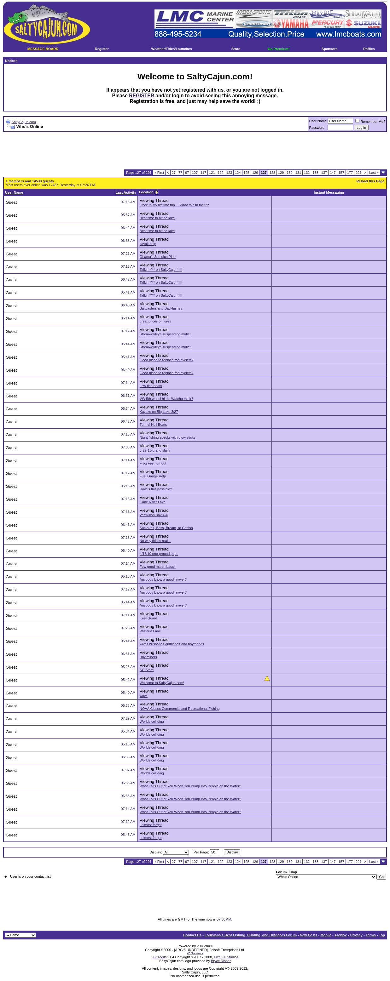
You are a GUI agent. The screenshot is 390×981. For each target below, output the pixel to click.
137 (324, 172)
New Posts (308, 935)
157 (341, 172)
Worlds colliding (152, 721)
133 (315, 172)
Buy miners (148, 657)
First (159, 172)
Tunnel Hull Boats (153, 424)
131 (298, 172)
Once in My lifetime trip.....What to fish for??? (174, 205)
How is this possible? (156, 489)
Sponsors (330, 49)
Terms (371, 935)
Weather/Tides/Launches (171, 49)
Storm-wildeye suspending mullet (165, 334)
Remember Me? (370, 121)
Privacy (356, 935)
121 (212, 172)
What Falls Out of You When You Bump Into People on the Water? (190, 786)
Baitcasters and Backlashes (161, 308)
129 (281, 172)
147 (332, 172)
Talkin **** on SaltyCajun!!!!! (161, 269)
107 (194, 172)
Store (235, 49)
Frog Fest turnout (153, 463)
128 (272, 172)
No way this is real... (155, 541)
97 (187, 172)
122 (220, 172)
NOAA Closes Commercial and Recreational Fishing (180, 708)
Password (316, 127)
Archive (341, 935)
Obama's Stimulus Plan (158, 257)
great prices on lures (155, 321)
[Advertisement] (195, 151)
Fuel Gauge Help (153, 476)
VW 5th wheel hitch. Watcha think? (166, 399)
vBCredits (159, 957)
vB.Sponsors (195, 953)
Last (374, 172)
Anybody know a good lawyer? (163, 579)
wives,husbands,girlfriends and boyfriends (172, 644)
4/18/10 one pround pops (159, 554)
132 (307, 172)
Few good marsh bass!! (158, 566)
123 (229, 172)
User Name (318, 121)
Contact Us (192, 935)
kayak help (148, 244)
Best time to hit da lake (157, 218)
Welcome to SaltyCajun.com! (162, 683)
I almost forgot (151, 825)
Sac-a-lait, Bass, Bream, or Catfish (166, 528)
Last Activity (126, 192)
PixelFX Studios (226, 957)
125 (246, 172)
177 (350, 172)
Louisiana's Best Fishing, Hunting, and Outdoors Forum (251, 935)
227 (358, 172)
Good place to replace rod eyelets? (167, 360)
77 (180, 172)
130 (289, 172)
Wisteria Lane (150, 631)
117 (203, 172)
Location (146, 192)
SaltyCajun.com (24, 122)
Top (382, 935)
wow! (144, 696)
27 (174, 172)
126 (255, 172)
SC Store (147, 670)
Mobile (325, 935)
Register (102, 49)
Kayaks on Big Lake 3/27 (159, 412)
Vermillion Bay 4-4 (154, 515)
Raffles (369, 49)
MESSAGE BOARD (42, 49)
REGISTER (141, 95)
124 (238, 172)
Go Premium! (278, 49)
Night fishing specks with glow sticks (167, 437)
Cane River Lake (153, 502)
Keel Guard (148, 618)
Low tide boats (151, 386)
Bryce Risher (221, 961)
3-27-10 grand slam (155, 450)
